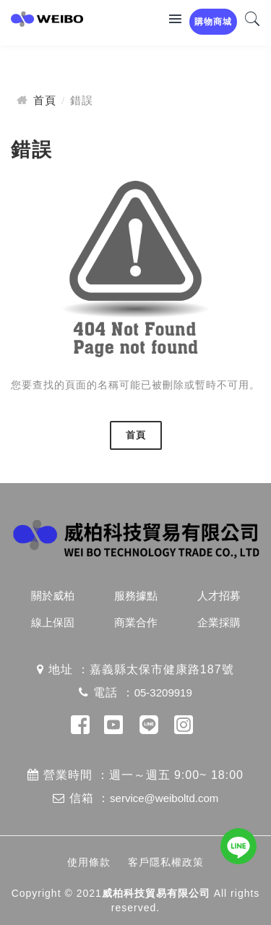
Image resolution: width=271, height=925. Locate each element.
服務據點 (136, 595)
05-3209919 (163, 692)
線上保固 (52, 622)
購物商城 (213, 22)
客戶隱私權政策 (166, 862)
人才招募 (219, 595)
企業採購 (219, 622)
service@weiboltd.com (164, 798)
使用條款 (89, 862)
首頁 (44, 100)
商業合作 (136, 622)
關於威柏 (52, 595)
